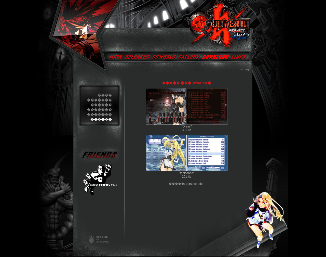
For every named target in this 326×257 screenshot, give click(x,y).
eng (247, 69)
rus (241, 69)
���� (105, 95)
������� (99, 100)
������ (101, 105)
